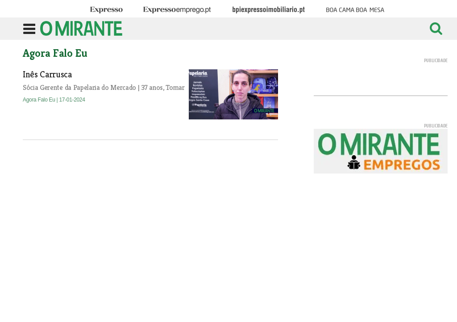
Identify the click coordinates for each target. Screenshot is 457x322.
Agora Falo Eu (40, 100)
